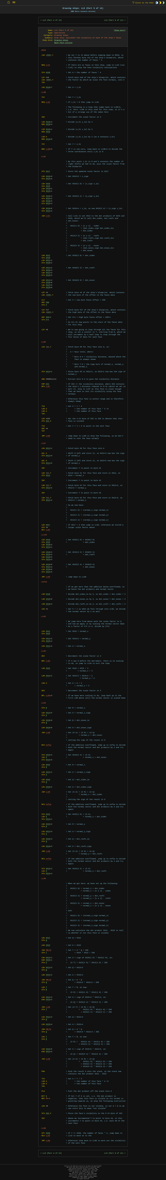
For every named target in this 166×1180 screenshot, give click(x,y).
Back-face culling (63, 43)
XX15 (48, 179)
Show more (120, 30)
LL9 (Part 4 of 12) (52, 20)
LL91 (48, 102)
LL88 (48, 436)
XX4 (47, 384)
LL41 (48, 65)
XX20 (48, 72)
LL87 (48, 386)
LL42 (48, 1136)
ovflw (48, 745)
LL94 (48, 661)
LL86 (48, 1141)
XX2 (47, 421)
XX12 (48, 255)
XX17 (48, 171)
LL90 (48, 149)
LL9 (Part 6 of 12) (113, 20)
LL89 (48, 577)
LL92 (48, 530)
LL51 (48, 216)
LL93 (48, 695)
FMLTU (48, 950)
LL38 (48, 733)
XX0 (48, 55)
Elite (142, 2)
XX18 (48, 87)
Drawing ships (61, 40)
